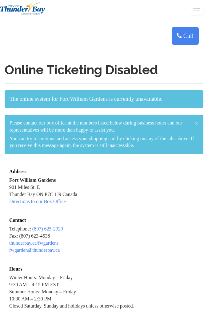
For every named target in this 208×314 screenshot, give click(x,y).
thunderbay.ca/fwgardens (33, 243)
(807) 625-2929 (47, 228)
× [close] (196, 123)
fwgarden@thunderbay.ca (34, 250)
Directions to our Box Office (37, 201)
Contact (17, 220)
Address (17, 171)
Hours (15, 268)
